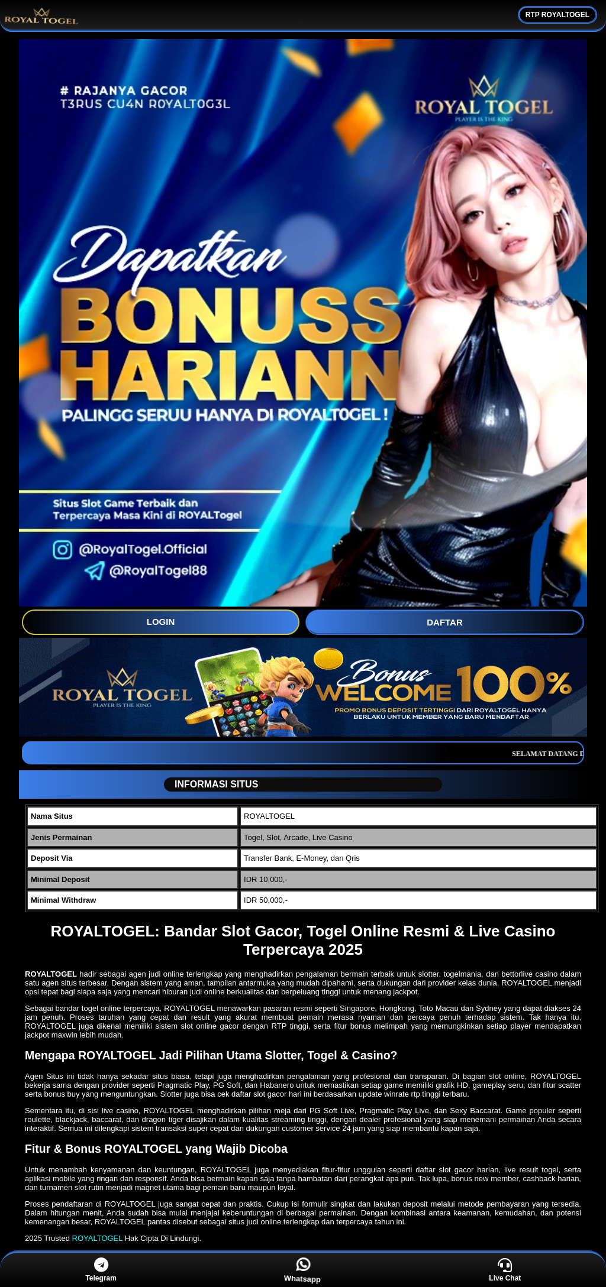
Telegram (100, 1269)
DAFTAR (445, 622)
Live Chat (505, 1269)
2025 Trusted (47, 1238)
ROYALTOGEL (97, 1238)
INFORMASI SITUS (212, 784)
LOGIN (161, 622)
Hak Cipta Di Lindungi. (163, 1238)
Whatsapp (303, 1270)
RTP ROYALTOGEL (557, 15)
